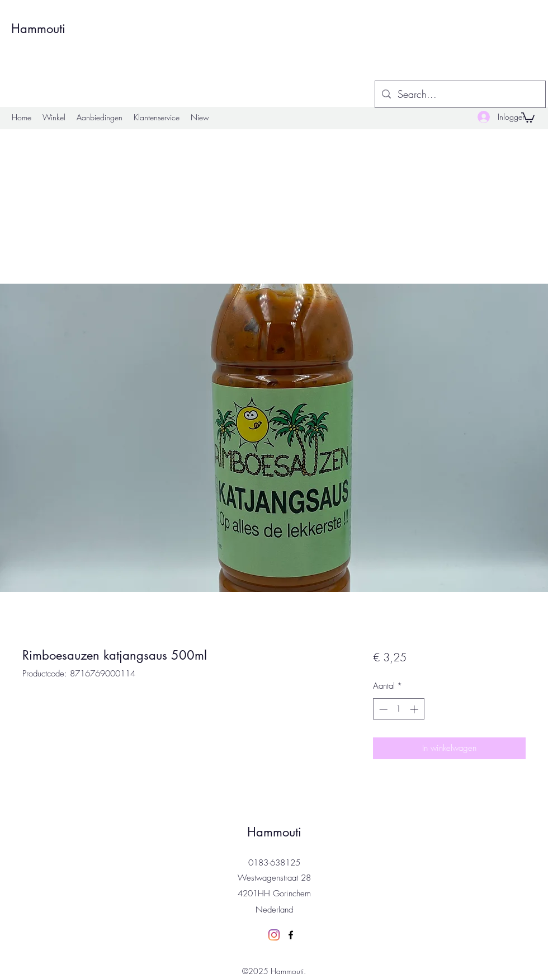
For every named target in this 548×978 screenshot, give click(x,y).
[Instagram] (274, 935)
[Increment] (415, 709)
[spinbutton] (398, 709)
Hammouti (38, 28)
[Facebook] (290, 935)
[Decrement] (382, 709)
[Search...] (460, 94)
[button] (528, 117)
